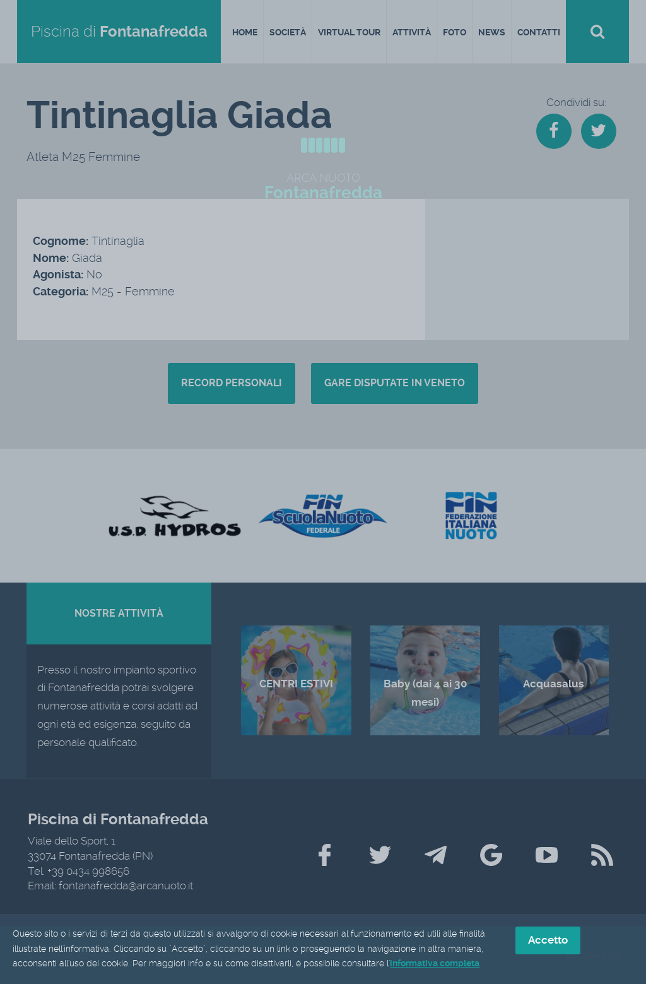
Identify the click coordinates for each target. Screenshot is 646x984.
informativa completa (434, 964)
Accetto (548, 940)
